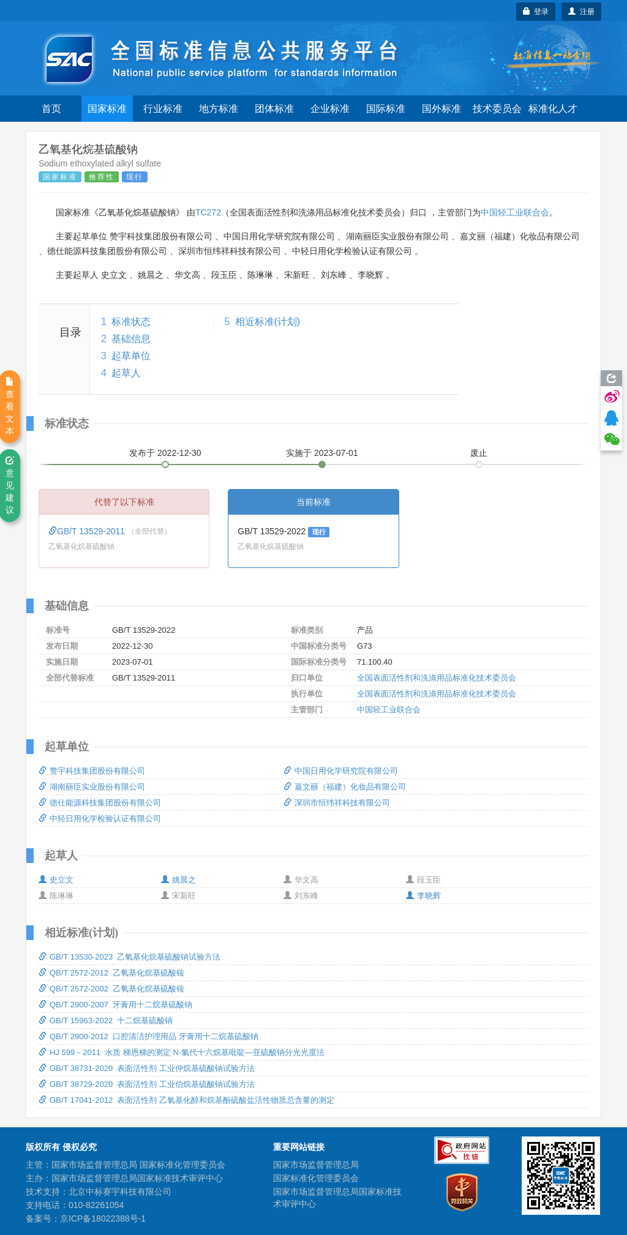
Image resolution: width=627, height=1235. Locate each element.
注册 (581, 11)
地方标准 (218, 108)
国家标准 (107, 108)
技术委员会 (497, 108)
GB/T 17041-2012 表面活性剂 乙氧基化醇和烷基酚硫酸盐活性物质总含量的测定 (186, 1100)
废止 (478, 453)
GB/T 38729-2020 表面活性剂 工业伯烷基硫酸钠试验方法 (147, 1084)
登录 (536, 11)
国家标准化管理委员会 (316, 1178)
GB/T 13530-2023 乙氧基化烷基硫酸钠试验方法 (129, 956)
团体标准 (274, 108)
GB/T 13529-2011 (87, 531)
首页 (51, 108)
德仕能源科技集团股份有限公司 (100, 802)
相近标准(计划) (268, 321)
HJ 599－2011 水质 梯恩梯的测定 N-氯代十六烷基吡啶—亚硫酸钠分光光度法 (182, 1052)
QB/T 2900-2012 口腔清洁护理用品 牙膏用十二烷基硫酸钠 (148, 1036)
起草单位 (131, 356)
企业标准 (330, 108)
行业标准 (162, 108)
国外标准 (441, 108)
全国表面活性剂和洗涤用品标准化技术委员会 (436, 677)
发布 (165, 453)
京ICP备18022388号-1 (103, 1218)
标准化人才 (552, 108)
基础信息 (131, 339)
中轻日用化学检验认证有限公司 (100, 818)
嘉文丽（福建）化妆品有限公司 (344, 786)
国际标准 (385, 108)
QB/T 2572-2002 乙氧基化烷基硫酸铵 (111, 988)
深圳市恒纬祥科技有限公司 (336, 802)
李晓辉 (423, 895)
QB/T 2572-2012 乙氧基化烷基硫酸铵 (111, 972)
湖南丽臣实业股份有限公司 (92, 786)
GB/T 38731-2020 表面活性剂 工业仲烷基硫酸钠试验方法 (147, 1068)
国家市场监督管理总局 (316, 1165)
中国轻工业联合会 (515, 212)
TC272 (208, 212)
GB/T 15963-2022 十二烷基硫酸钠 (106, 1020)
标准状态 (131, 321)
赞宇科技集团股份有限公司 (92, 770)
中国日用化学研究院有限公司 (340, 770)
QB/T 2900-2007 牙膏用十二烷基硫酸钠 (115, 1004)
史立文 (56, 879)
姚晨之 (178, 879)
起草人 (126, 373)
